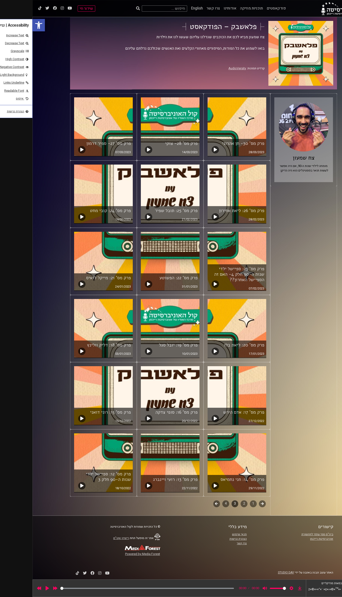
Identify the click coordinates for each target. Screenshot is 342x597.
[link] (6, 25)
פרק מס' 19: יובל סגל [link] (145, 345)
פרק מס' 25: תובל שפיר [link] (143, 211)
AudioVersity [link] (205, 68)
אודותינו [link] (197, 8)
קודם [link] (229, 503)
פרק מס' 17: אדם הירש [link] (211, 412)
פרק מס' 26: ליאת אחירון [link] (209, 211)
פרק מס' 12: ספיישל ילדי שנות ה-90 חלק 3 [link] (75, 477)
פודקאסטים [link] (243, 8)
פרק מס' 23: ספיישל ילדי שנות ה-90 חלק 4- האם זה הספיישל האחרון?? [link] (207, 274)
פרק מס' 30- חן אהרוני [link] (211, 143)
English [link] (164, 8)
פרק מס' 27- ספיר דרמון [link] (76, 143)
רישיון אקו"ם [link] (88, 538)
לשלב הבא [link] (184, 504)
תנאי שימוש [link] (207, 534)
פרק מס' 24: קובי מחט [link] (77, 211)
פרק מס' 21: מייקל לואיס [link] (75, 278)
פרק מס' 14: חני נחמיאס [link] (210, 479)
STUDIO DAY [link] (253, 572)
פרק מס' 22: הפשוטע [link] (146, 278)
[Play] (15, 588)
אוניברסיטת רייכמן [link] (289, 539)
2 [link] (212, 503)
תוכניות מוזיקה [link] (219, 8)
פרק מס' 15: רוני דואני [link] (77, 412)
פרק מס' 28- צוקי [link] (149, 143)
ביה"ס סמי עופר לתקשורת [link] (285, 534)
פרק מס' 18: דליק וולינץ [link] (76, 345)
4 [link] (193, 503)
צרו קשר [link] (180, 8)
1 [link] (221, 503)
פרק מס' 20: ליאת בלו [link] (211, 345)
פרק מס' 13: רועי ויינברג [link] (142, 479)
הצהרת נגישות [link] (205, 539)
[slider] (114, 588)
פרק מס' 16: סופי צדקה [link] (144, 412)
